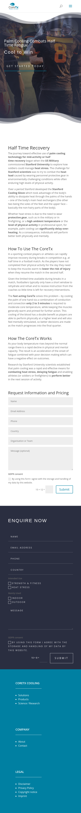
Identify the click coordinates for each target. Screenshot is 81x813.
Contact (22, 745)
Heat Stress (19, 587)
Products (23, 699)
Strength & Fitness (24, 583)
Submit (64, 489)
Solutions (23, 695)
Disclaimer (24, 784)
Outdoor (17, 602)
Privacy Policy (26, 788)
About (21, 741)
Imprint (22, 796)
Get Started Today (25, 66)
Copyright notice (27, 792)
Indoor (15, 598)
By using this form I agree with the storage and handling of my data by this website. (39, 480)
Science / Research (29, 703)
